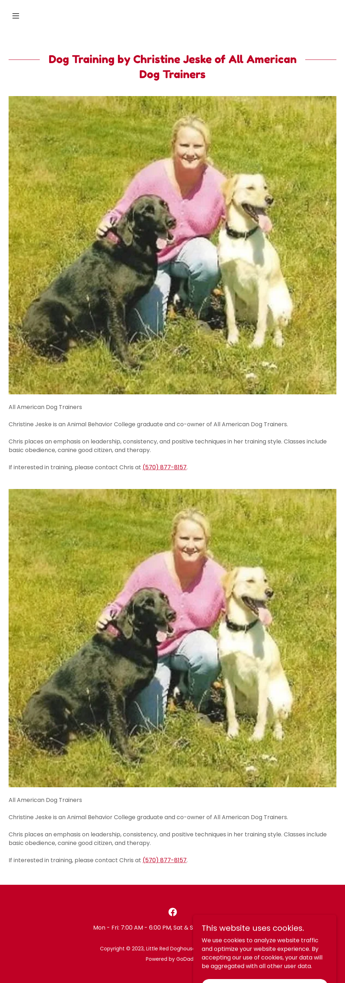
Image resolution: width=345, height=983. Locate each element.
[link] (173, 912)
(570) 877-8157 (165, 467)
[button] (33, 16)
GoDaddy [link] (188, 959)
